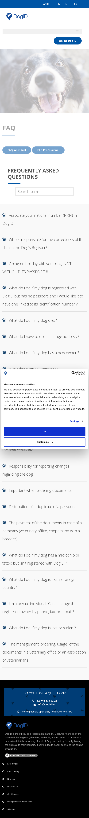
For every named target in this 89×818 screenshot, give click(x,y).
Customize (45, 442)
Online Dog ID (67, 41)
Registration (12, 786)
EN (58, 4)
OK (44, 431)
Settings (74, 421)
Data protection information (19, 801)
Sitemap (11, 809)
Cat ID (45, 4)
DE (84, 4)
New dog (11, 779)
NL (67, 4)
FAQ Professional (48, 156)
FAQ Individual (17, 156)
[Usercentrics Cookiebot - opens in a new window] (71, 373)
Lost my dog (13, 764)
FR (75, 4)
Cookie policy (13, 794)
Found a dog (13, 771)
